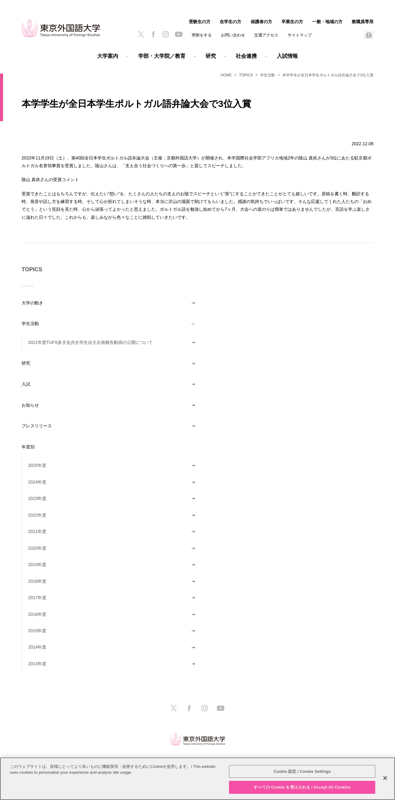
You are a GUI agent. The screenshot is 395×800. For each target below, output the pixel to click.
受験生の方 (199, 21)
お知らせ (30, 405)
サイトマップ (300, 35)
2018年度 (37, 581)
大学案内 (107, 56)
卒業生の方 (292, 21)
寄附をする (202, 35)
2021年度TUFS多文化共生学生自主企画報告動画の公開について (90, 342)
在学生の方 (230, 21)
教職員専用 (362, 21)
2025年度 (37, 465)
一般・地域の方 (327, 21)
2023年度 (37, 498)
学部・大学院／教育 (161, 56)
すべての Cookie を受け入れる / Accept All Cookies (302, 787)
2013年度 (37, 663)
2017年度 (37, 597)
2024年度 (37, 482)
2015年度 (37, 630)
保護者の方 (261, 21)
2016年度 (37, 614)
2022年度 (37, 515)
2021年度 (37, 531)
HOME (226, 75)
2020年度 (37, 548)
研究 (211, 56)
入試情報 (287, 56)
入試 (26, 384)
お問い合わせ (233, 35)
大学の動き (32, 302)
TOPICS (246, 75)
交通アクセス (266, 35)
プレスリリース (37, 425)
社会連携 (246, 56)
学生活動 (267, 75)
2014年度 (37, 647)
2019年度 (37, 564)
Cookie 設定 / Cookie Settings (302, 771)
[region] (197, 778)
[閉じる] (385, 778)
